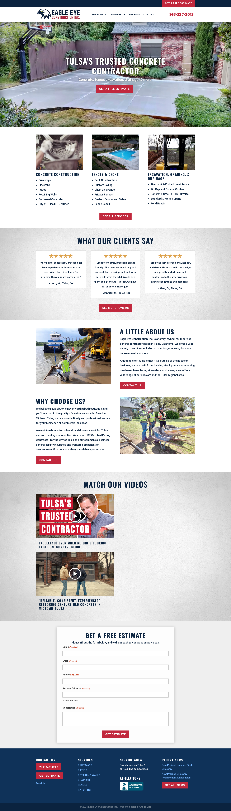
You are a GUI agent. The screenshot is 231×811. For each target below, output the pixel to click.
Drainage (84, 780)
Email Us (40, 783)
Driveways (85, 765)
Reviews (134, 14)
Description (73, 708)
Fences (83, 785)
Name (70, 647)
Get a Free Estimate (178, 3)
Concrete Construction (58, 174)
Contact (149, 14)
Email (69, 661)
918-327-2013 (181, 14)
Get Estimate (49, 775)
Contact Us (132, 385)
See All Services (115, 216)
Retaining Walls (89, 775)
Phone (70, 674)
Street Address (70, 700)
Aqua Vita (145, 806)
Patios (82, 770)
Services (97, 14)
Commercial (117, 14)
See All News (175, 785)
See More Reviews (115, 307)
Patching (84, 789)
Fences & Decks (105, 174)
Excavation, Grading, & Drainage (169, 176)
